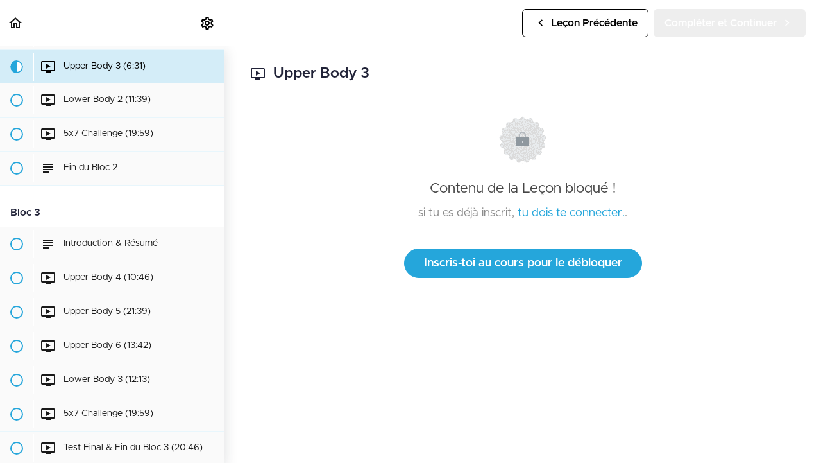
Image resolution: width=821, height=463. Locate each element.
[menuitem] (208, 23)
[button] (16, 23)
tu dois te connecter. (571, 213)
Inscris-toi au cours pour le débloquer (523, 263)
